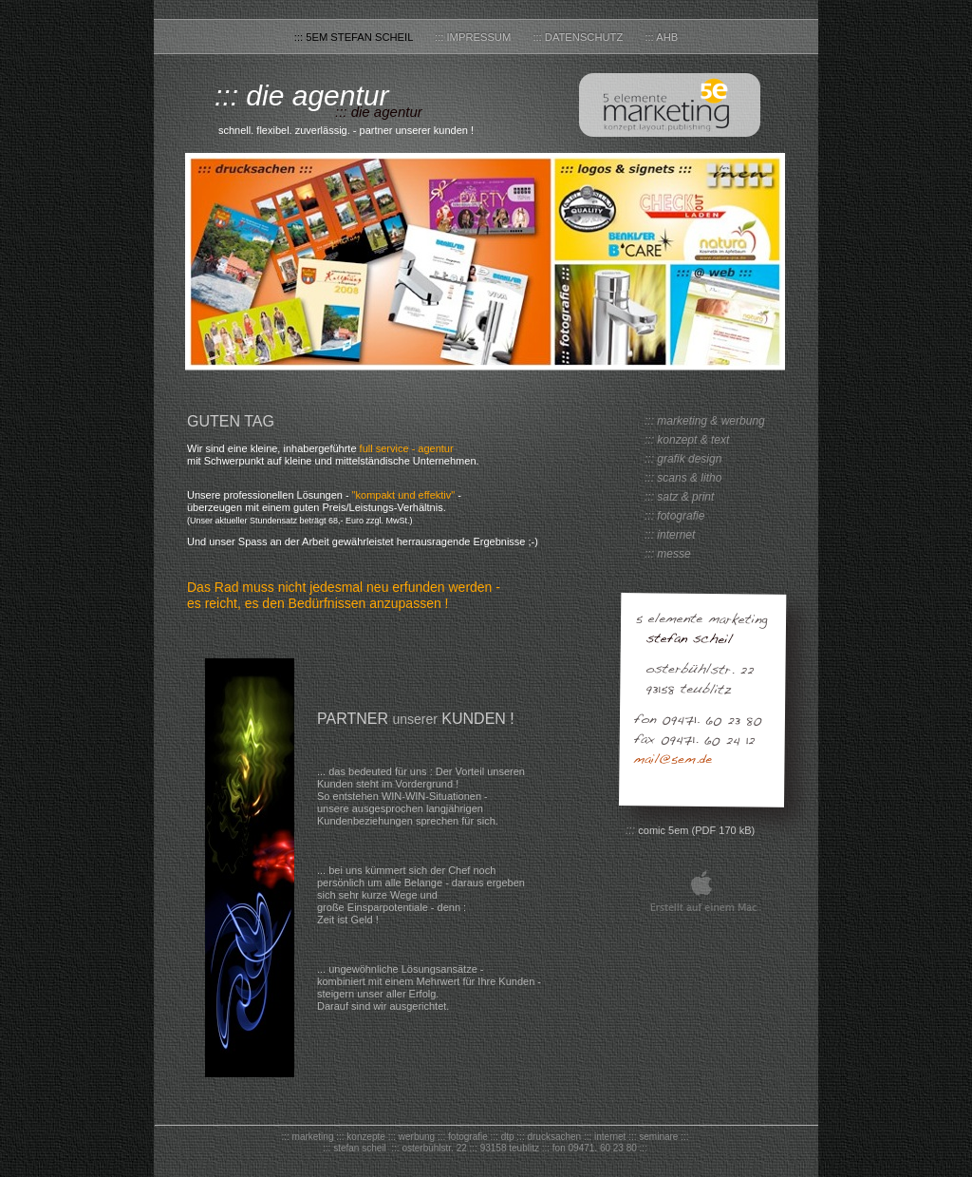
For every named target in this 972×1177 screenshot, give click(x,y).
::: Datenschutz (579, 37)
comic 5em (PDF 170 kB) (696, 830)
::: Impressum (474, 37)
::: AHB (661, 37)
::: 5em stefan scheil (355, 37)
